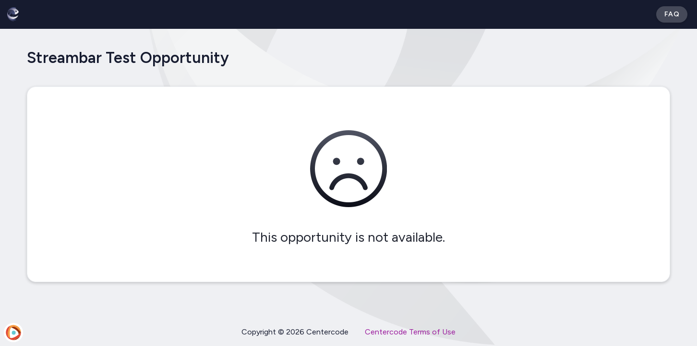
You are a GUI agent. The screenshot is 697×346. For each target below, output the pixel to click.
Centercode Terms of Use (410, 331)
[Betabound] (13, 14)
